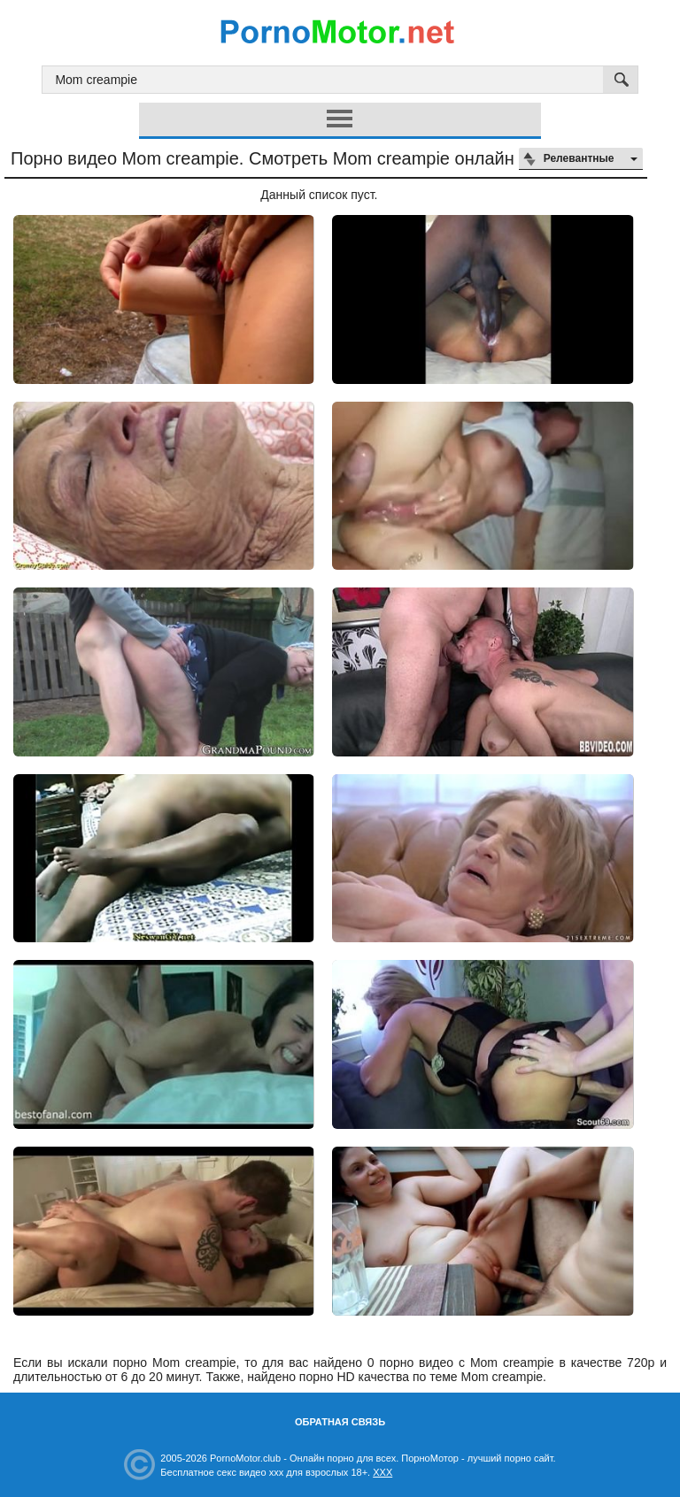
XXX (382, 1472)
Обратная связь (340, 1421)
